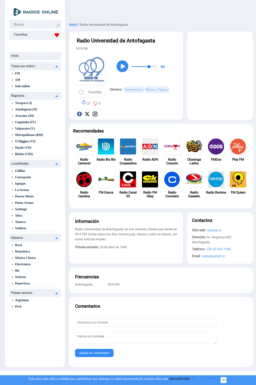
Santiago (21, 209)
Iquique (20, 183)
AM (17, 79)
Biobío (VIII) (24, 154)
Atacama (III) (24, 115)
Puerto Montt (24, 196)
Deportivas (22, 283)
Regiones (18, 96)
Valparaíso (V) (25, 128)
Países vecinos (22, 293)
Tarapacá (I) (23, 103)
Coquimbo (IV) (25, 122)
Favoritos (37, 35)
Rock (18, 245)
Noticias (20, 277)
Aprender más (179, 379)
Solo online (22, 86)
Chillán (20, 170)
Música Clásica (25, 257)
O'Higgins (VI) (25, 141)
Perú (18, 306)
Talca (18, 215)
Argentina (22, 300)
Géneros (17, 238)
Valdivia (20, 228)
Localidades (20, 163)
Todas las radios (23, 66)
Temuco (20, 222)
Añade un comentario (94, 353)
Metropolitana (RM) (29, 135)
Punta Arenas (24, 202)
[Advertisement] (161, 10)
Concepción (23, 177)
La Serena (22, 190)
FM (17, 73)
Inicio (15, 56)
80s (17, 270)
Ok (223, 380)
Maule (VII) (23, 147)
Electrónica (23, 264)
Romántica (22, 251)
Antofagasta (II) (26, 109)
